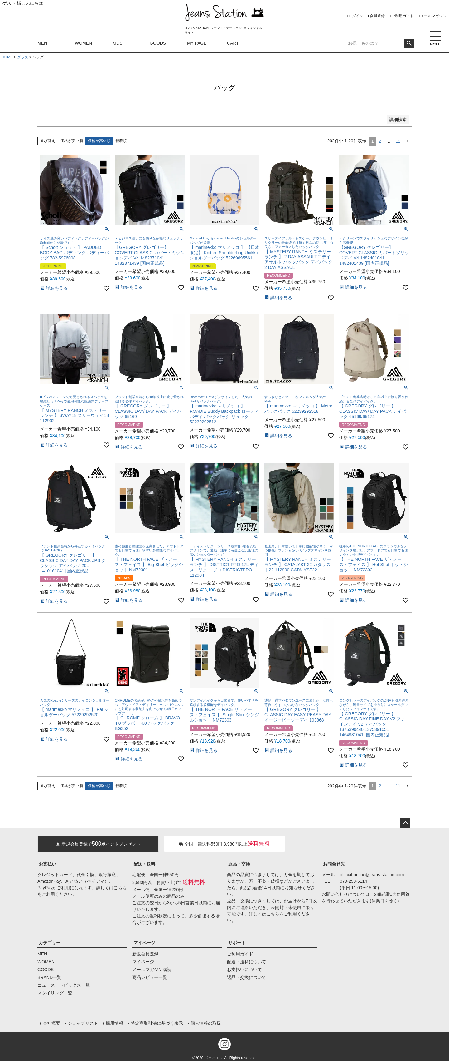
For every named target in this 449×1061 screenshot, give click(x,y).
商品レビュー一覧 (149, 977)
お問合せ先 (334, 863)
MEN (42, 43)
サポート (237, 942)
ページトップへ (405, 823)
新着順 (121, 141)
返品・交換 (239, 863)
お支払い (47, 863)
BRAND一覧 (49, 977)
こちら (120, 887)
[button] (407, 141)
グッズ (22, 57)
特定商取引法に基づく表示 (156, 1022)
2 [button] (380, 141)
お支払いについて (244, 969)
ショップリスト (82, 1022)
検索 (409, 43)
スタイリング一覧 (54, 992)
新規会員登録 (145, 953)
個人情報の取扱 (205, 1022)
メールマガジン (433, 16)
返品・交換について (246, 977)
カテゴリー (49, 942)
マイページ (144, 942)
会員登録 (377, 16)
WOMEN (83, 43)
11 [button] (397, 141)
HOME (7, 57)
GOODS (158, 43)
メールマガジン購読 (151, 969)
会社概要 (51, 1022)
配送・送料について (246, 961)
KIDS (117, 43)
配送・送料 (144, 863)
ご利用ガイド (402, 16)
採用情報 (114, 1022)
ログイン (355, 16)
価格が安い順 (71, 141)
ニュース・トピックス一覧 (63, 985)
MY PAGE (197, 43)
